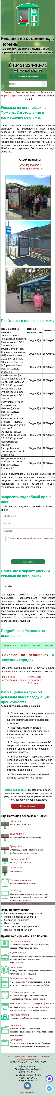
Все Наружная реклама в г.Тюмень (20, 903)
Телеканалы (16, 1039)
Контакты (33, 1056)
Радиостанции (18, 952)
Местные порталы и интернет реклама (32, 1003)
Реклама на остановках (25, 654)
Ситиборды (16, 890)
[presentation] (28, 550)
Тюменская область (27, 92)
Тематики (49, 645)
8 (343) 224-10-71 (28, 1077)
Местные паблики (20, 1014)
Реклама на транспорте (23, 992)
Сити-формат (17, 867)
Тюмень (45, 92)
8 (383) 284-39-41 (28, 1072)
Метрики (25, 645)
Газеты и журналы (20, 941)
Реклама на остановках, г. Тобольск (35, 680)
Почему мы (19, 1056)
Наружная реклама (12, 95)
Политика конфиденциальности (33, 1058)
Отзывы (36, 645)
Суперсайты (16, 846)
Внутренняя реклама (21, 978)
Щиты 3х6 (15, 821)
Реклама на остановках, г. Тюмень (14, 678)
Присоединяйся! (28, 1092)
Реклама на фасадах (21, 880)
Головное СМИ (9, 645)
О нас (8, 1056)
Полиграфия (17, 967)
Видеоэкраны (17, 833)
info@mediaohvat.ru (30, 168)
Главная (8, 92)
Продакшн (16, 1025)
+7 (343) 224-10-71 (30, 165)
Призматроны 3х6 (20, 859)
